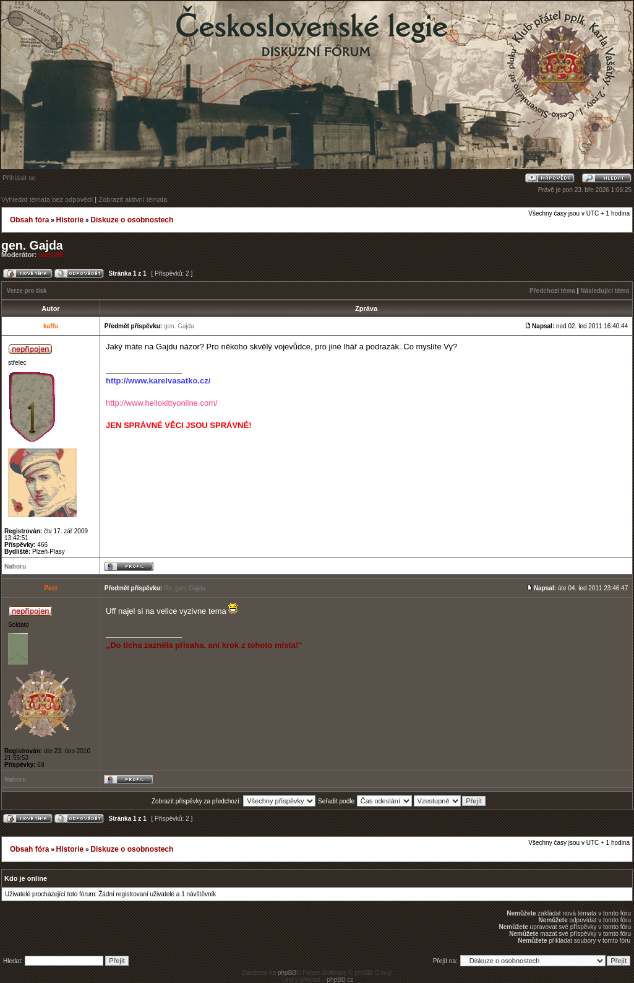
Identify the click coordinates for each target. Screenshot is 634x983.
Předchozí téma (552, 290)
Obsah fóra (29, 220)
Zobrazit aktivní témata (132, 199)
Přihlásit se (19, 177)
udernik (51, 254)
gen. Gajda (32, 245)
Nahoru (15, 566)
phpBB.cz (340, 979)
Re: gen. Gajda (184, 588)
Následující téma (604, 290)
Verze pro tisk (27, 290)
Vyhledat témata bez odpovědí (47, 199)
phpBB (287, 972)
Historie (70, 220)
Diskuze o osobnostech (131, 220)
